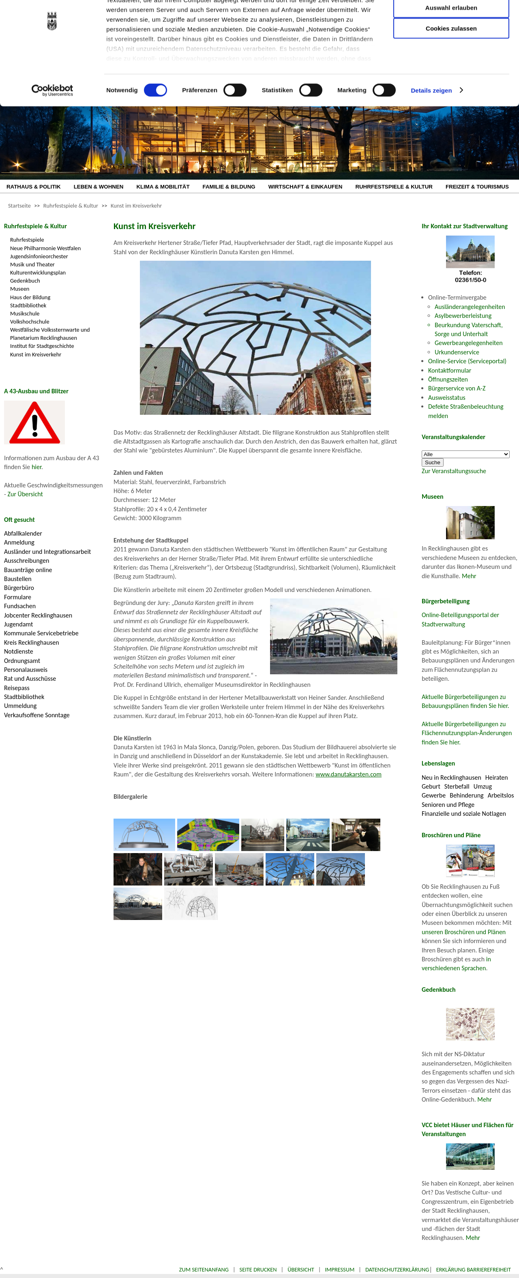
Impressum (339, 1269)
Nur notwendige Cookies (451, 23)
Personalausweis (25, 669)
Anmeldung (19, 542)
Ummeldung (20, 706)
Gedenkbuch (25, 280)
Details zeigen (431, 129)
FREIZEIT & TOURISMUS (477, 187)
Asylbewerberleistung (463, 316)
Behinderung (466, 795)
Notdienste (18, 651)
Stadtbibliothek (28, 305)
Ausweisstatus (446, 397)
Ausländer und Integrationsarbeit (47, 551)
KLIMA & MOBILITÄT (162, 187)
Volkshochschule (29, 321)
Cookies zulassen (451, 67)
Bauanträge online (28, 570)
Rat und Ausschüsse (30, 678)
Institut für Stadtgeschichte (42, 346)
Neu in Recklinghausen (451, 777)
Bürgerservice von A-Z (456, 388)
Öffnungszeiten (448, 379)
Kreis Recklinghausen (31, 642)
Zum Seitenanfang (204, 1269)
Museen (19, 288)
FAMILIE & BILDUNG (229, 187)
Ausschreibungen (26, 560)
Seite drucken (258, 1269)
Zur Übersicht (25, 494)
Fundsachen (20, 606)
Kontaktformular (449, 370)
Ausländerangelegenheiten (470, 307)
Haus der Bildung (30, 297)
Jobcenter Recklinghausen (38, 615)
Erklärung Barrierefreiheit (473, 1269)
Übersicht (300, 1269)
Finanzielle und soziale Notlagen (464, 813)
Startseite (19, 205)
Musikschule (25, 313)
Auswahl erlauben (451, 46)
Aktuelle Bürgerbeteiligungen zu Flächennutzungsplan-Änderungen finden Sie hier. (467, 733)
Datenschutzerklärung (397, 1269)
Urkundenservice (457, 352)
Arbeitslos (501, 795)
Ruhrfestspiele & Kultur (70, 205)
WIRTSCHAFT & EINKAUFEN (305, 187)
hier (36, 467)
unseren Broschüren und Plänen (464, 932)
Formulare (17, 597)
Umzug (483, 786)
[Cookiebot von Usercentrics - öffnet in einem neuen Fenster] (52, 130)
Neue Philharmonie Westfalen (45, 248)
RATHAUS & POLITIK (33, 187)
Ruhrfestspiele (27, 239)
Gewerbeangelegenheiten (469, 343)
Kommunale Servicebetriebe (41, 633)
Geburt (431, 786)
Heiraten (496, 777)
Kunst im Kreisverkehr (136, 205)
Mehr (469, 576)
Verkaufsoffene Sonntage (37, 715)
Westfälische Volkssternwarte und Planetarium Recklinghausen (50, 333)
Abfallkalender (23, 533)
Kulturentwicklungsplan (38, 272)
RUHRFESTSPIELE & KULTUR (394, 187)
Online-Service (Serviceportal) (467, 361)
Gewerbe (434, 795)
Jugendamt (18, 624)
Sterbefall (457, 786)
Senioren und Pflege (448, 804)
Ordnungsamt (22, 661)
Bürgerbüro (19, 588)
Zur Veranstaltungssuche (454, 471)
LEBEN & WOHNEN (99, 187)
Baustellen (18, 579)
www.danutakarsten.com (348, 774)
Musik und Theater (32, 264)
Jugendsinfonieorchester (39, 256)
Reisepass (17, 688)
